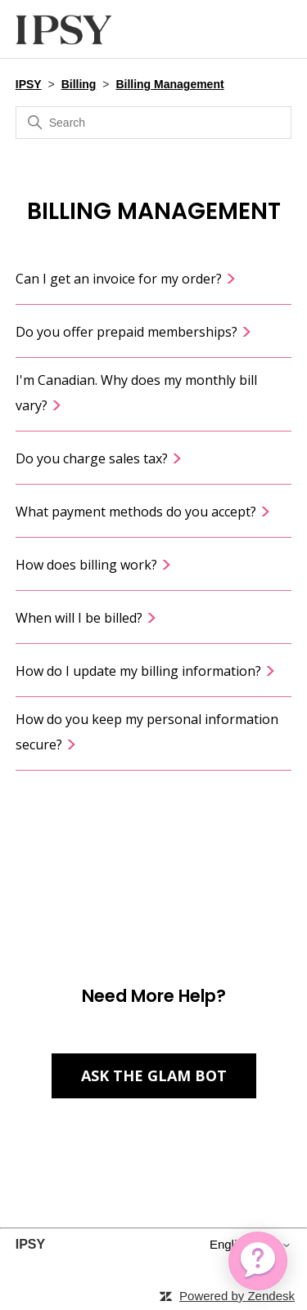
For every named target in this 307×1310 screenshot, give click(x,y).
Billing (79, 84)
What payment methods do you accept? (143, 512)
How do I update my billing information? (146, 671)
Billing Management (169, 84)
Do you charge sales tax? (99, 458)
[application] (258, 1261)
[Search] (154, 122)
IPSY (29, 84)
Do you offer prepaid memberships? (134, 332)
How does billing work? (94, 565)
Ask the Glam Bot (154, 1075)
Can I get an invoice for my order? (126, 279)
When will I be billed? (86, 618)
